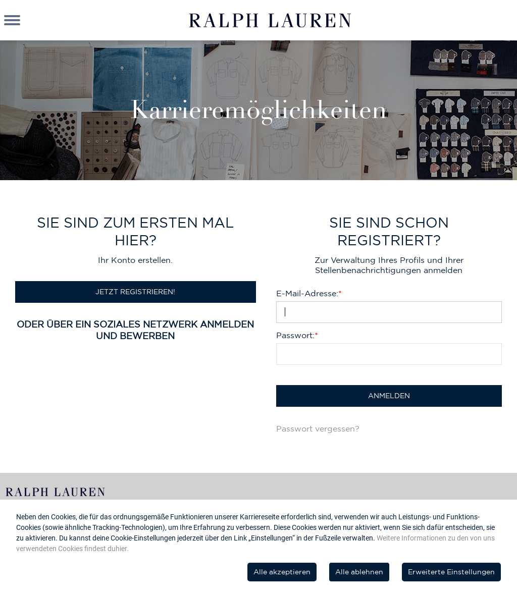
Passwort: (297, 335)
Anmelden (389, 396)
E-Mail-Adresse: (309, 293)
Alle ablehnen (359, 572)
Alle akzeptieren (282, 572)
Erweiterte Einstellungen (451, 572)
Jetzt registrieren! (135, 292)
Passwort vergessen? (317, 428)
